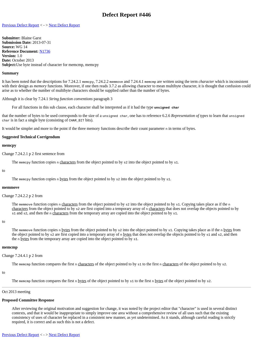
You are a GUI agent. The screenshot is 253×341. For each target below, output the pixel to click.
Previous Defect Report (20, 25)
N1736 (45, 51)
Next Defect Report (64, 25)
